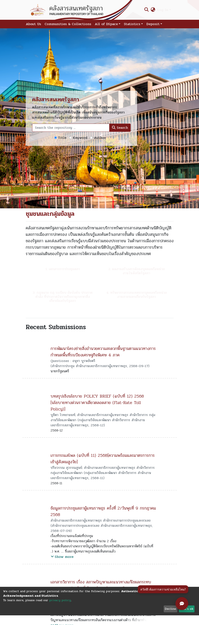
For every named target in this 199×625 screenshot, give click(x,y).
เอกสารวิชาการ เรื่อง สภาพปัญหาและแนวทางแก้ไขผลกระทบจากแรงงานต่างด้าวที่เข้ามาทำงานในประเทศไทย (101, 585)
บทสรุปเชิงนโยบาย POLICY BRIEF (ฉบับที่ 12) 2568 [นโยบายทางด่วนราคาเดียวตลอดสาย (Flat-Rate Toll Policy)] (97, 402)
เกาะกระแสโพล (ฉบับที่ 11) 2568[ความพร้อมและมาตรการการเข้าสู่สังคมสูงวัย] (103, 458)
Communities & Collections (68, 24)
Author (100, 137)
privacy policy (60, 600)
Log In (162, 9)
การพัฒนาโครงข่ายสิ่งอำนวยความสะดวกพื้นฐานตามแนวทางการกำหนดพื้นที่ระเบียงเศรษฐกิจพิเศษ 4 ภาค (103, 351)
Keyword (80, 137)
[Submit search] (146, 10)
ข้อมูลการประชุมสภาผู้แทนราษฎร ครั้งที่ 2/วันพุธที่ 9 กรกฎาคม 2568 (103, 511)
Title (62, 137)
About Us (33, 24)
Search (120, 127)
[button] (152, 9)
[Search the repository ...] (70, 128)
